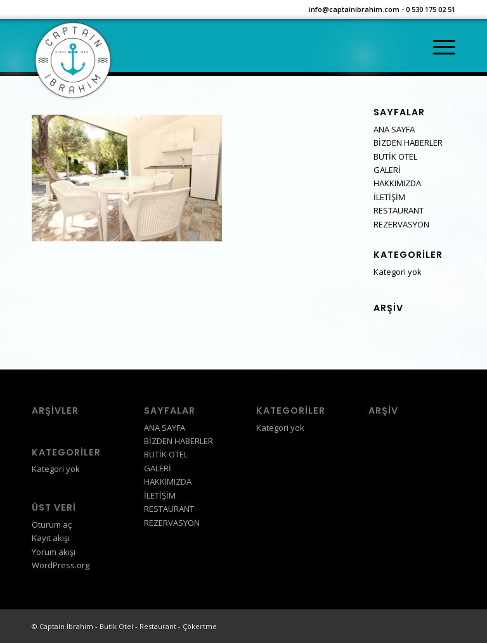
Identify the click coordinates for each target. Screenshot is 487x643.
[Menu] (437, 47)
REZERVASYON (401, 224)
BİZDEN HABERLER (408, 142)
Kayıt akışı (51, 538)
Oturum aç (52, 524)
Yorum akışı (53, 551)
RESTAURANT (398, 210)
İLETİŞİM (389, 197)
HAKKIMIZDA (397, 183)
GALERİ (387, 169)
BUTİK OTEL (395, 156)
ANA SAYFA (394, 129)
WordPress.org (60, 565)
